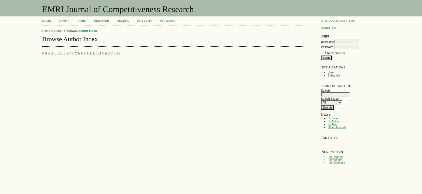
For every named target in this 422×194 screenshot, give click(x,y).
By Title (332, 124)
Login (81, 21)
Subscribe (334, 75)
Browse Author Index (82, 30)
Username (327, 41)
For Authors (335, 159)
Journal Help (328, 27)
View (331, 72)
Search (123, 21)
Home (46, 21)
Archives (167, 21)
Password (327, 47)
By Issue (333, 118)
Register (101, 21)
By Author (334, 121)
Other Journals (337, 127)
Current (144, 21)
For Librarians (336, 162)
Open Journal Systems (338, 20)
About (64, 21)
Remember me (336, 53)
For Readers (335, 156)
